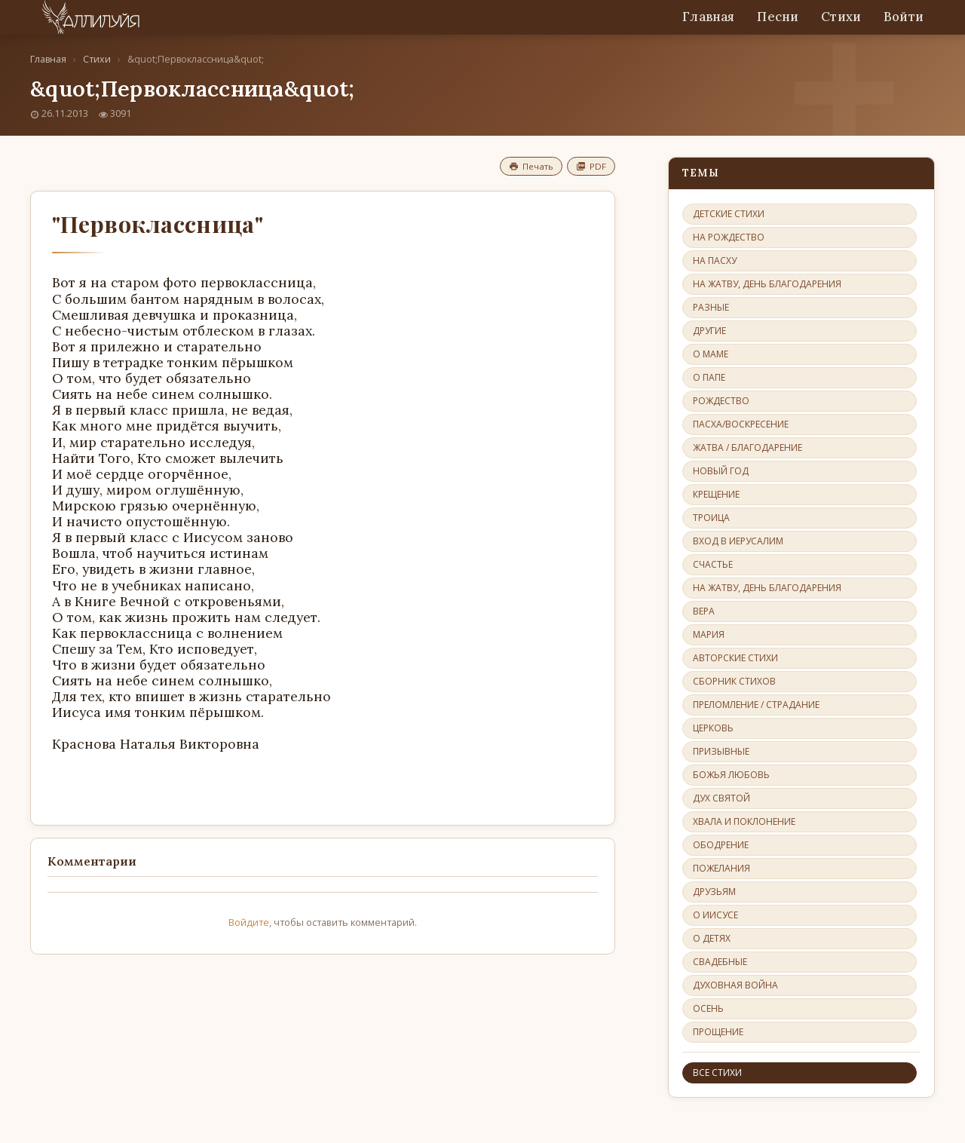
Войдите (248, 922)
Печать (531, 166)
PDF (591, 166)
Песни (777, 16)
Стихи (841, 16)
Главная (708, 16)
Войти (904, 16)
